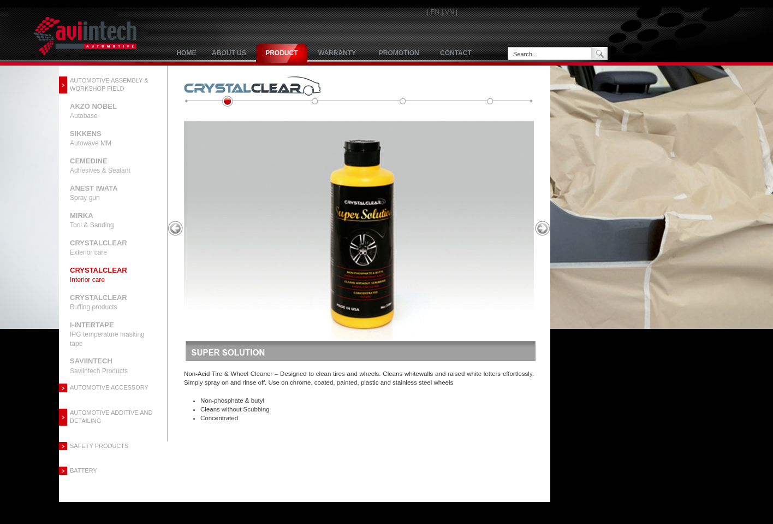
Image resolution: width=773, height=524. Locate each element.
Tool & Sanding (92, 220)
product (281, 53)
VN (449, 12)
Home (186, 53)
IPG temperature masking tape (107, 334)
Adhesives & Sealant (100, 165)
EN (434, 12)
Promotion (399, 53)
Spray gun (94, 193)
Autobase (93, 111)
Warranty (337, 53)
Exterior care (98, 247)
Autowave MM (90, 138)
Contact (456, 53)
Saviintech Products (99, 365)
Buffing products (98, 302)
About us (229, 53)
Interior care (98, 275)
